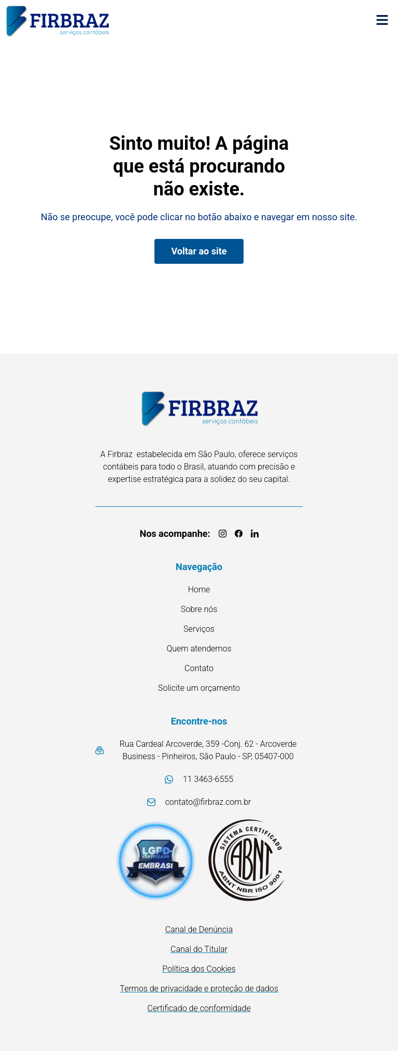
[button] (382, 21)
